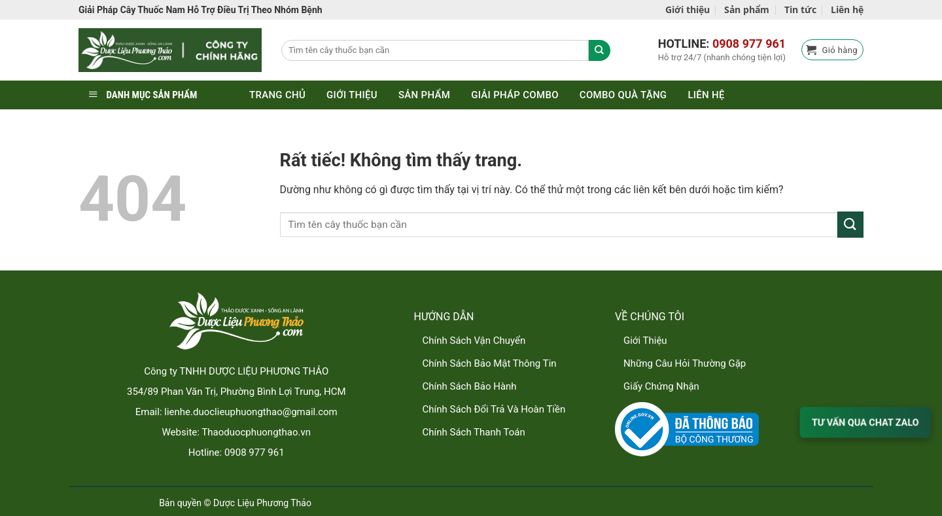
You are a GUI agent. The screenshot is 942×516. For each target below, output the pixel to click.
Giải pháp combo (515, 95)
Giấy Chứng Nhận (661, 386)
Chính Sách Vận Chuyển (474, 340)
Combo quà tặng (623, 95)
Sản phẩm (746, 9)
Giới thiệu (687, 9)
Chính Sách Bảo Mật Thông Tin (490, 363)
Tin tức (800, 9)
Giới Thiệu (645, 340)
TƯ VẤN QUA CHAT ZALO (865, 422)
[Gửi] (850, 224)
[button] (832, 49)
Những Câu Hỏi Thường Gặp (684, 363)
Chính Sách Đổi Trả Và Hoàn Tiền (494, 409)
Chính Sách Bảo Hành (470, 386)
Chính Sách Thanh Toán (474, 432)
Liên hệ (847, 9)
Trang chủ (277, 95)
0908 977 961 (749, 43)
